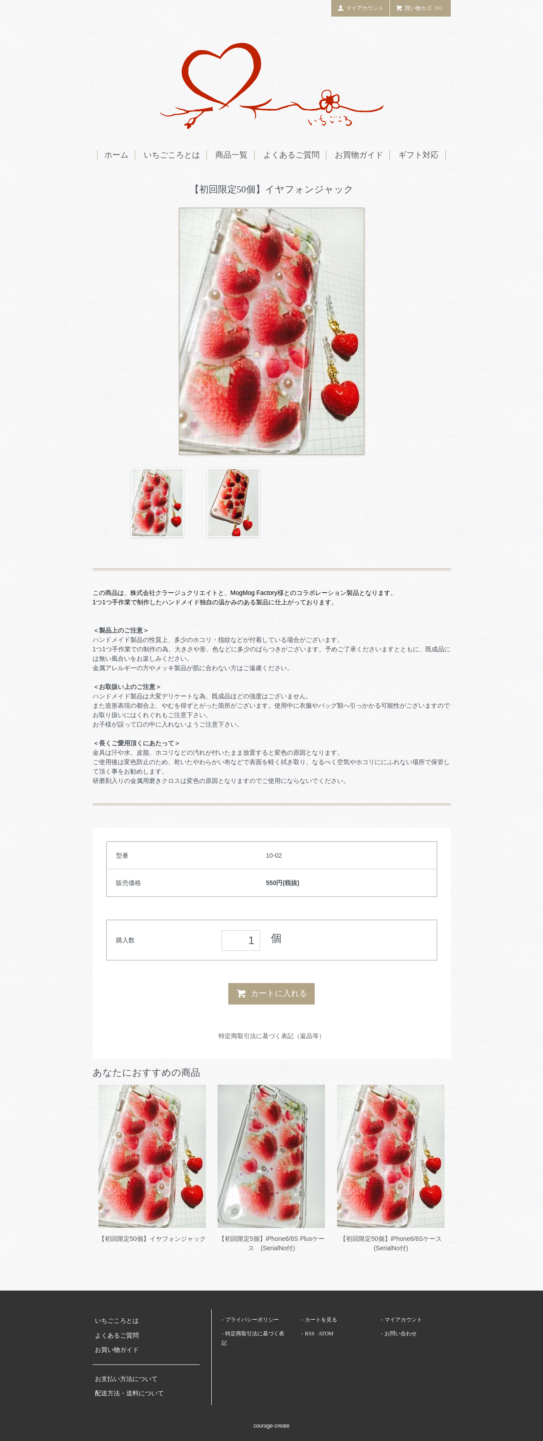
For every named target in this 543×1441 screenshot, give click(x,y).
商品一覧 (231, 154)
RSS (309, 1333)
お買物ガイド (359, 154)
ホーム (116, 154)
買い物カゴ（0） (420, 7)
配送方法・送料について (129, 1393)
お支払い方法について (126, 1379)
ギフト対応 (418, 154)
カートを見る (321, 1320)
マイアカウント (360, 7)
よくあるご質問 (291, 154)
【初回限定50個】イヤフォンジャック (152, 1238)
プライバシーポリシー (252, 1320)
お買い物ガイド (117, 1350)
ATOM (325, 1333)
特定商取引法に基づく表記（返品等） (271, 1035)
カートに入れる (271, 993)
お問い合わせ (401, 1333)
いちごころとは (172, 154)
